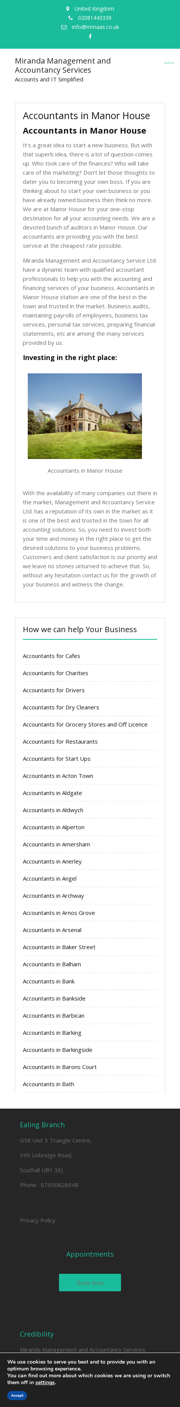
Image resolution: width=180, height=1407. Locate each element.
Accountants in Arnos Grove (59, 912)
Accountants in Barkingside (57, 1049)
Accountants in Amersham (56, 844)
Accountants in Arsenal (52, 930)
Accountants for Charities (55, 673)
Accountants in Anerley (52, 861)
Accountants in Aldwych (53, 810)
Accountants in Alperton (53, 827)
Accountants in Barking (52, 1032)
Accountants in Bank (49, 981)
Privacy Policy (38, 1220)
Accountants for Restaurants (60, 741)
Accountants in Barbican (53, 1015)
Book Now (90, 1282)
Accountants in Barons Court (60, 1067)
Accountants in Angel (49, 878)
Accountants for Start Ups (57, 758)
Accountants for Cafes (51, 656)
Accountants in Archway (53, 895)
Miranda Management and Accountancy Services (63, 65)
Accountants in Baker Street (59, 947)
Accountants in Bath (48, 1084)
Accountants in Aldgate (52, 793)
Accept (17, 1395)
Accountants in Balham (52, 964)
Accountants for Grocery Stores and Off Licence (85, 724)
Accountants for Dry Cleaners (61, 707)
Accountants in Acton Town (58, 775)
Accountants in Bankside (54, 998)
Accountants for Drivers (54, 690)
